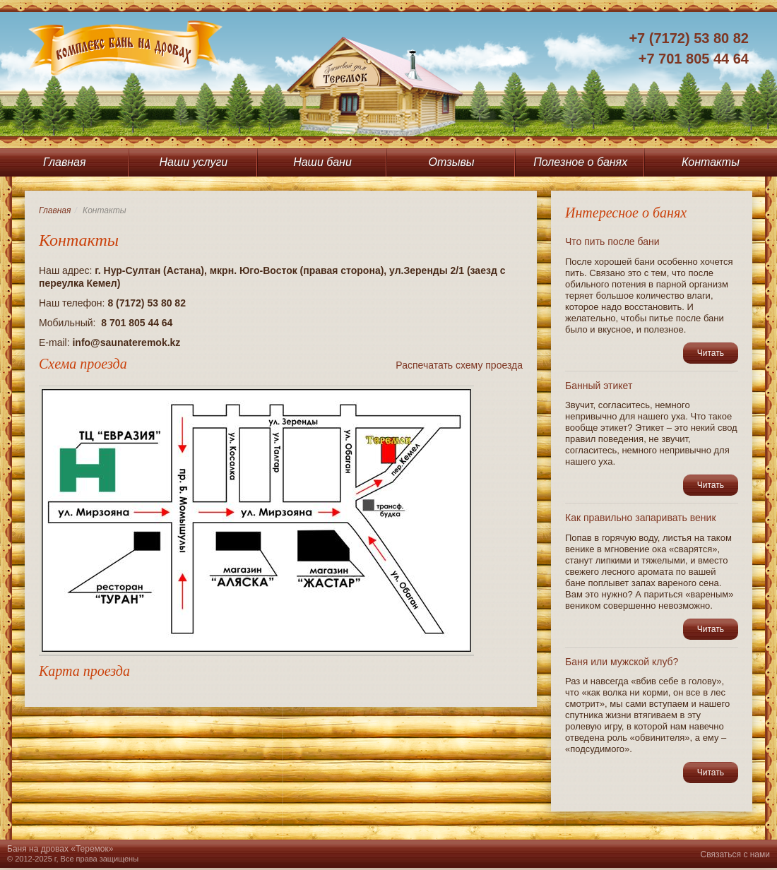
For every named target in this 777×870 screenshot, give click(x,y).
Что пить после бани (612, 241)
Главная (64, 162)
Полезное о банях (580, 162)
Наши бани (322, 162)
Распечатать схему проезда (459, 365)
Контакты (711, 162)
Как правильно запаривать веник (640, 517)
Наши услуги (194, 162)
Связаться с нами (735, 854)
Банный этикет (598, 385)
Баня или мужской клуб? (621, 661)
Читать (710, 353)
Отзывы (452, 162)
